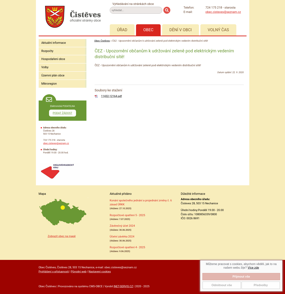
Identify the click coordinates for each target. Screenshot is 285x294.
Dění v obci (180, 30)
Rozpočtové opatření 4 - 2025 (127, 247)
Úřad (122, 30)
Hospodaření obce (53, 59)
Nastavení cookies (99, 271)
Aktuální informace (53, 43)
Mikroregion (49, 83)
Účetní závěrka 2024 (122, 236)
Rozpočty (47, 51)
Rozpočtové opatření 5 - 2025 (127, 215)
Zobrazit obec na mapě (62, 236)
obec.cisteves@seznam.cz (223, 12)
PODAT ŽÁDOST (62, 113)
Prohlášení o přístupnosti (54, 271)
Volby (45, 67)
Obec (148, 30)
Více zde (253, 267)
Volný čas (218, 30)
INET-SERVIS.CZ (123, 286)
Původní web (78, 271)
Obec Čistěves (102, 40)
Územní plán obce (53, 75)
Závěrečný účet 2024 (122, 225)
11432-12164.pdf (111, 96)
